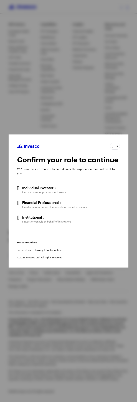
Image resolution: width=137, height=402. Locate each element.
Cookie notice (53, 249)
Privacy (39, 249)
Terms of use (24, 249)
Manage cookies (27, 242)
